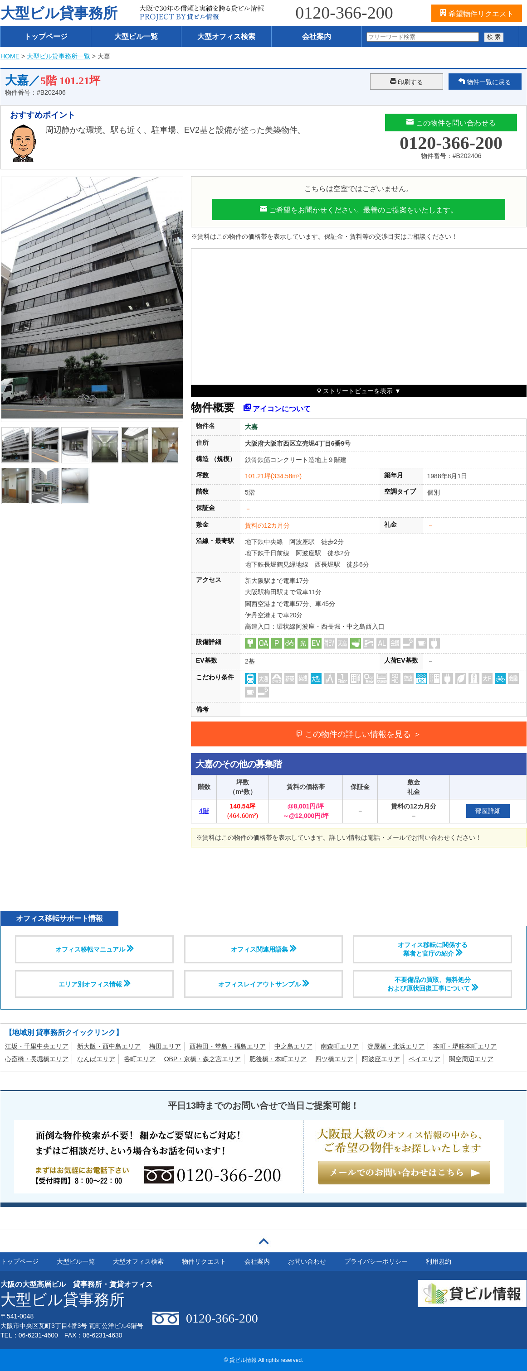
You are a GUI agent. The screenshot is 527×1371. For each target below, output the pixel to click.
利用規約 (438, 1261)
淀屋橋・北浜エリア (396, 1046)
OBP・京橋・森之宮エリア (202, 1059)
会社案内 (316, 36)
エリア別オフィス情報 (94, 984)
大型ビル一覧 (136, 36)
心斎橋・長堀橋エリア (36, 1059)
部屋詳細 (488, 810)
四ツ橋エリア (334, 1059)
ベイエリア (424, 1059)
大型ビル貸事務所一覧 (58, 56)
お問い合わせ (307, 1261)
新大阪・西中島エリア (109, 1046)
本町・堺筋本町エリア (465, 1046)
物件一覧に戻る (485, 81)
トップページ (46, 36)
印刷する (407, 81)
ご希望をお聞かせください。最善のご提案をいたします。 (359, 209)
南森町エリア (340, 1046)
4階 (204, 810)
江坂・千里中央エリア (36, 1046)
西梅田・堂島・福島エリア (228, 1046)
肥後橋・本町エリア (278, 1059)
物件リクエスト (204, 1261)
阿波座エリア (381, 1059)
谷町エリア (140, 1059)
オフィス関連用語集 (263, 949)
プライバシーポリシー (376, 1261)
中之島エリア (293, 1046)
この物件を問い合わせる (450, 122)
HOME (10, 56)
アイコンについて (277, 407)
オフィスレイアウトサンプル (263, 984)
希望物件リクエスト (476, 13)
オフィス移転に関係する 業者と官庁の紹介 (433, 949)
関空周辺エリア (471, 1059)
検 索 (494, 37)
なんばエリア (96, 1059)
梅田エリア (165, 1046)
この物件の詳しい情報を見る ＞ (358, 734)
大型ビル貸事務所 (58, 13)
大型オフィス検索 (226, 36)
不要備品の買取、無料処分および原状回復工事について (432, 984)
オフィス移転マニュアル (94, 949)
